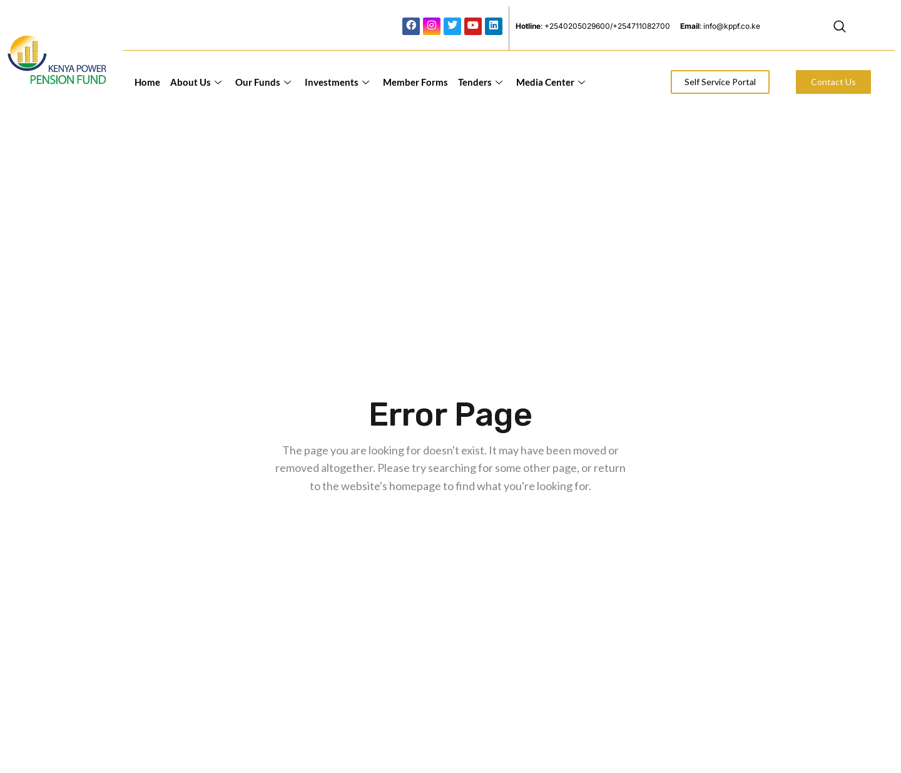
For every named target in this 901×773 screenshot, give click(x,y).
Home (147, 82)
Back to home (453, 529)
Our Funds (263, 82)
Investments (337, 82)
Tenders (480, 82)
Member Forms (415, 82)
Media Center (550, 82)
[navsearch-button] (839, 28)
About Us (195, 82)
